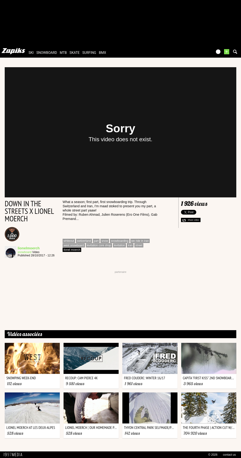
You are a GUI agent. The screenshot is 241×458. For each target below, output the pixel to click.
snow (104, 241)
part (96, 241)
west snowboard (74, 245)
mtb (63, 53)
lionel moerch (72, 249)
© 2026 (212, 454)
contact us (229, 454)
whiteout (69, 241)
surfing (89, 53)
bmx (102, 53)
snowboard (46, 53)
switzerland (84, 241)
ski (31, 53)
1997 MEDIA (14, 454)
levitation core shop (99, 245)
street (138, 245)
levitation (119, 245)
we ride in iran (140, 241)
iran (130, 245)
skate (74, 53)
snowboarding (120, 241)
